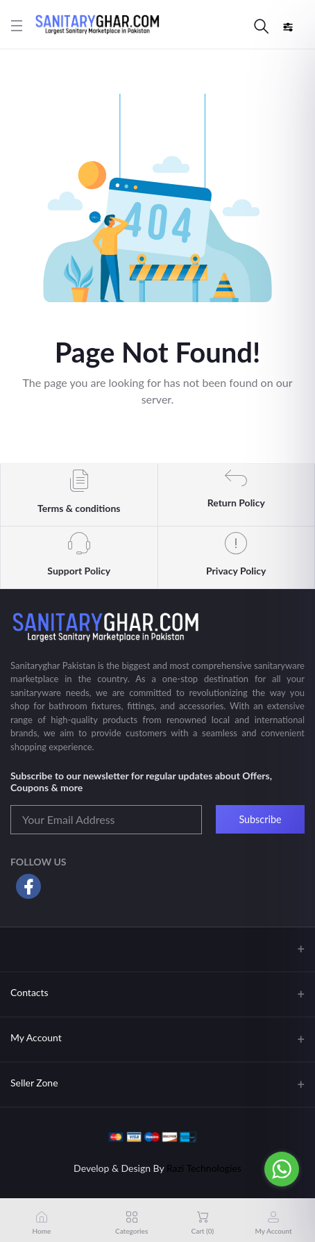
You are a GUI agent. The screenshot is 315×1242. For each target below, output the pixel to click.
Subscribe (260, 819)
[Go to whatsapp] (281, 1169)
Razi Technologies (204, 1168)
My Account (36, 1037)
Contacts (29, 992)
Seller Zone (34, 1082)
